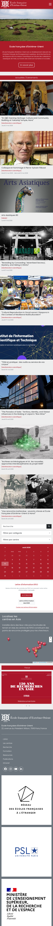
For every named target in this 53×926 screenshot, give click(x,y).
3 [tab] (29, 706)
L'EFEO (5, 739)
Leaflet (34, 662)
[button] (36, 651)
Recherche (7, 747)
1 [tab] (24, 706)
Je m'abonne (26, 595)
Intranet (6, 763)
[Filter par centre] (26, 539)
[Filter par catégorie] (26, 533)
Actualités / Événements (26, 77)
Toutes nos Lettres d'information (26, 607)
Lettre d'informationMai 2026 (26, 602)
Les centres (7, 743)
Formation (7, 751)
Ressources (7, 755)
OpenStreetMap (42, 662)
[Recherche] (24, 526)
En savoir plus (26, 65)
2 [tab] (26, 706)
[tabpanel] (26, 688)
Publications (8, 759)
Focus (27, 667)
